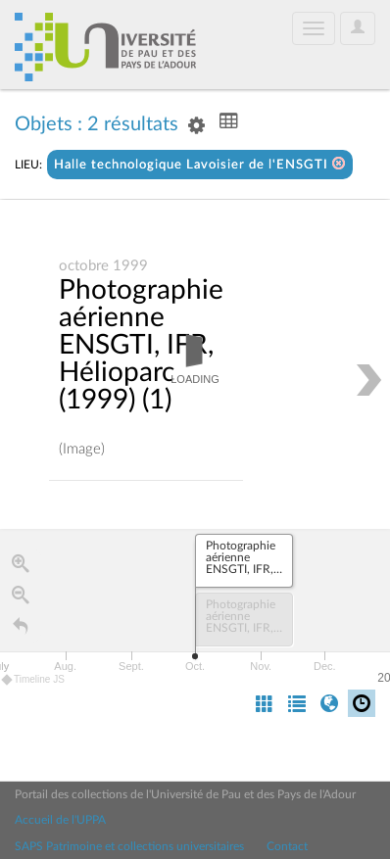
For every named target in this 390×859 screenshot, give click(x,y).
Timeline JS (34, 680)
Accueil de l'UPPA (60, 820)
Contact (287, 846)
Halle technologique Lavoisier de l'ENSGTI (200, 164)
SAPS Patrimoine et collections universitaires (129, 846)
